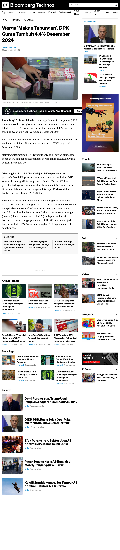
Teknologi (21, 12)
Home (4, 20)
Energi (88, 12)
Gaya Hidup (76, 12)
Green (106, 12)
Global (32, 12)
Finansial (52, 12)
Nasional (41, 12)
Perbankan (29, 20)
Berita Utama (90, 22)
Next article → (40, 271)
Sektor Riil (97, 12)
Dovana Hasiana (9, 47)
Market (11, 12)
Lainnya (115, 12)
